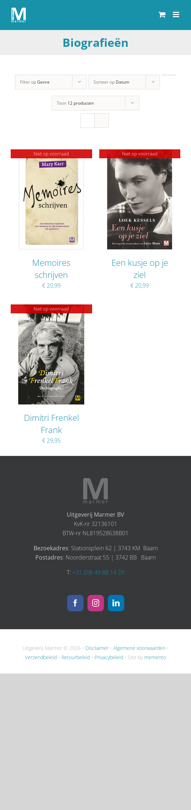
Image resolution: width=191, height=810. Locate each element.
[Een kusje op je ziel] (139, 154)
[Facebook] (75, 603)
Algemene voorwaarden (139, 648)
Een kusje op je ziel (139, 268)
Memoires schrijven (51, 268)
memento (155, 657)
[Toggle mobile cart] (162, 14)
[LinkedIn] (116, 603)
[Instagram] (95, 603)
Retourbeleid (75, 657)
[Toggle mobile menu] (176, 14)
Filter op (35, 82)
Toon (75, 103)
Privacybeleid (109, 657)
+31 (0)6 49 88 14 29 (98, 572)
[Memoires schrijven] (51, 154)
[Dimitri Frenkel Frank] (51, 309)
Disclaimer (97, 648)
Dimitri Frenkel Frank (51, 424)
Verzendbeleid (41, 657)
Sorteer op (111, 82)
